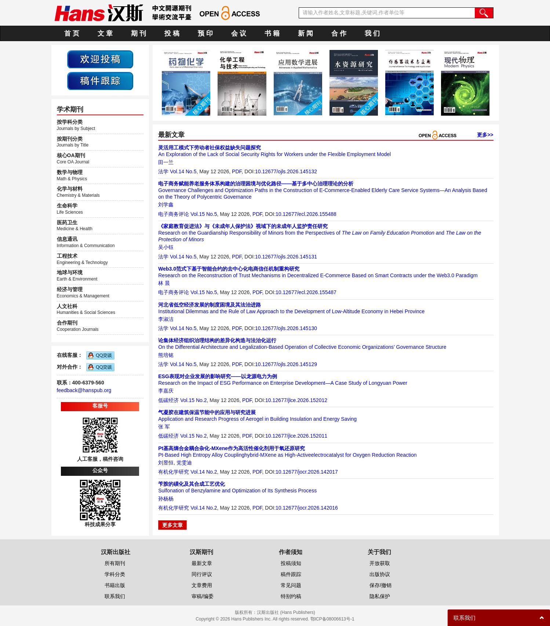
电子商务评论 (173, 214)
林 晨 (164, 283)
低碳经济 (168, 400)
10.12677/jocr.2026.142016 (307, 508)
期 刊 (138, 33)
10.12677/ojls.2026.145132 (286, 171)
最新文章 (202, 563)
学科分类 (115, 574)
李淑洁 (166, 319)
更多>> (485, 135)
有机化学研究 (173, 472)
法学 (163, 171)
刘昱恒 (166, 463)
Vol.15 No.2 (193, 400)
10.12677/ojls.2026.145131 (286, 257)
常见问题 (291, 585)
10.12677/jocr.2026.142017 (307, 472)
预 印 (205, 33)
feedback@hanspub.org (84, 390)
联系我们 (115, 596)
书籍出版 (115, 585)
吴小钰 (166, 247)
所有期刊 (115, 563)
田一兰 (166, 162)
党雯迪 (184, 463)
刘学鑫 (166, 204)
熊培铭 (166, 355)
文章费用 (202, 585)
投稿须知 (291, 563)
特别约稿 (291, 596)
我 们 (372, 33)
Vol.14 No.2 (203, 472)
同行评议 (202, 574)
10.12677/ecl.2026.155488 (306, 214)
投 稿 (171, 33)
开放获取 (379, 563)
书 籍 (272, 33)
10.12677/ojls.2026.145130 (286, 328)
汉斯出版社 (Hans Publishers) (286, 612)
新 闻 (305, 33)
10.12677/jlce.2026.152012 (296, 400)
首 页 (71, 33)
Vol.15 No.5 (203, 214)
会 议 (238, 33)
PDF (236, 171)
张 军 (164, 427)
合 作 (338, 33)
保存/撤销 (380, 585)
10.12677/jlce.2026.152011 (296, 436)
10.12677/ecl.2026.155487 (306, 292)
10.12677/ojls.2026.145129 (286, 364)
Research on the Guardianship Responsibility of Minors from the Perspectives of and (319, 232)
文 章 (105, 33)
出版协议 (379, 574)
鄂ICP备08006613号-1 (332, 619)
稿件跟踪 (291, 574)
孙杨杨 (166, 499)
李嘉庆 (166, 391)
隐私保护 (379, 596)
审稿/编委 (203, 596)
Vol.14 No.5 (183, 171)
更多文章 (172, 525)
